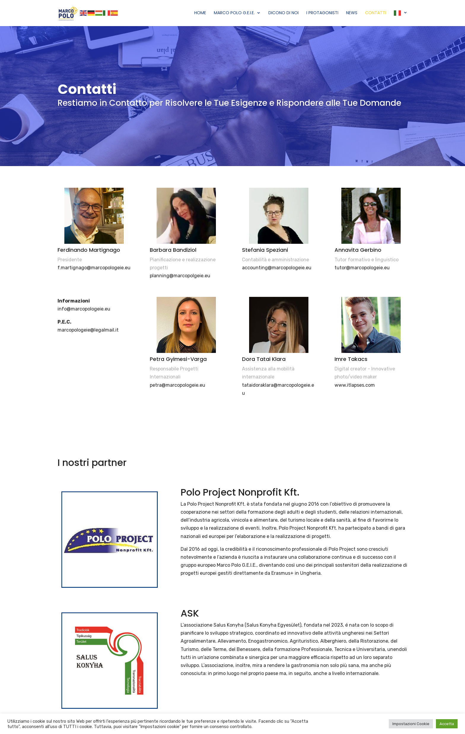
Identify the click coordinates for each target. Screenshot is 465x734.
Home (200, 13)
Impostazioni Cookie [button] (410, 724)
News (351, 13)
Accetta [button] (446, 724)
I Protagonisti (322, 13)
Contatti (375, 13)
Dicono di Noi (283, 13)
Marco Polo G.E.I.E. (234, 13)
